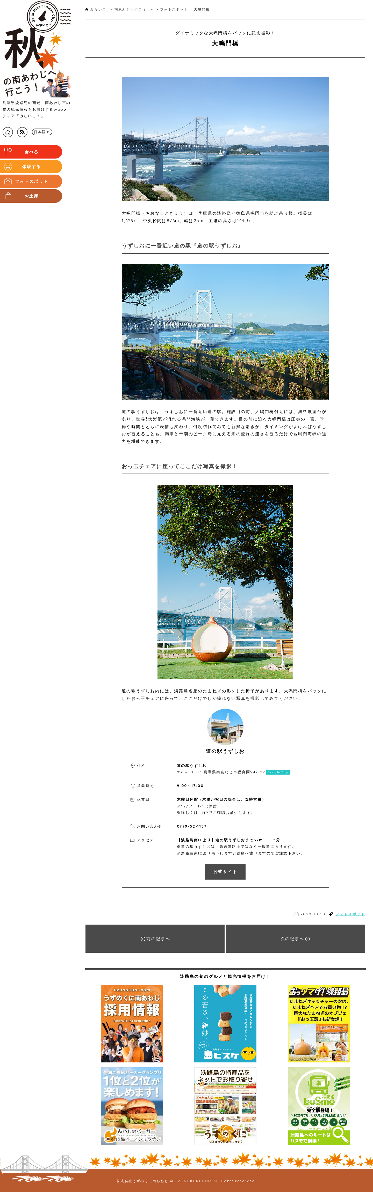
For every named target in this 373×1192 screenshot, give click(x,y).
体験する (31, 165)
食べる (32, 151)
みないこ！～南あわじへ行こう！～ (122, 9)
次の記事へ (295, 938)
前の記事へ (155, 938)
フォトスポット (31, 178)
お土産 (32, 192)
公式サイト (225, 871)
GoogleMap (278, 772)
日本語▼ (42, 132)
